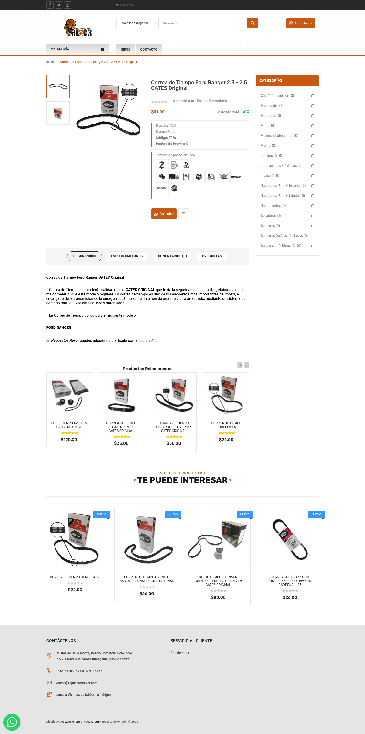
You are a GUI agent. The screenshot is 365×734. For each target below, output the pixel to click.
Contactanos (300, 23)
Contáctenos (180, 653)
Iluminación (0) (272, 156)
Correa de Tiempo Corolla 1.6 (226, 425)
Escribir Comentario (212, 101)
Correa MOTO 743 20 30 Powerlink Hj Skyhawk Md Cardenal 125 (290, 581)
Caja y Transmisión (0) (277, 96)
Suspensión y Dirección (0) (281, 246)
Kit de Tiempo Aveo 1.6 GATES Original (69, 425)
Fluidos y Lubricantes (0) (279, 136)
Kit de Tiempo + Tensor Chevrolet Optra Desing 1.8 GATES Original (218, 581)
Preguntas (212, 256)
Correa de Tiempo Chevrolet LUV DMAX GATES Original (173, 427)
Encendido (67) (272, 106)
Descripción (84, 256)
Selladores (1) (271, 216)
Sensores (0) (270, 226)
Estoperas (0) (271, 116)
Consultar (164, 214)
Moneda (124, 5)
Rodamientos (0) (273, 206)
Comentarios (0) (172, 256)
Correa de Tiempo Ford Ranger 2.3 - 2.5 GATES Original (98, 62)
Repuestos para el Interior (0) (283, 196)
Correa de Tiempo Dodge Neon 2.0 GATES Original (121, 427)
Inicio (50, 62)
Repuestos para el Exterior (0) (283, 186)
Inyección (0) (270, 176)
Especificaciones (127, 256)
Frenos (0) (268, 146)
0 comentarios (184, 101)
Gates (171, 132)
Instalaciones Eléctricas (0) (281, 166)
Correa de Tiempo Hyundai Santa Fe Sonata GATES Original (147, 579)
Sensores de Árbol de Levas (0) (284, 236)
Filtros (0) (268, 126)
